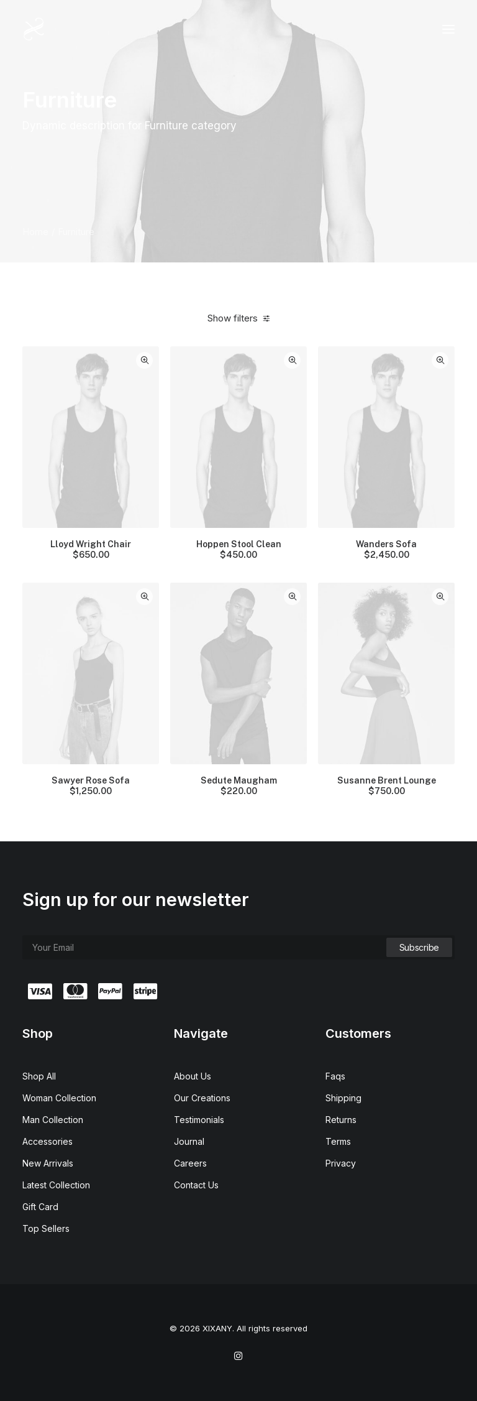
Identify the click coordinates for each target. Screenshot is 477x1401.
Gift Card (40, 1206)
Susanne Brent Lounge (386, 786)
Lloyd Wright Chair (90, 549)
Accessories (47, 1141)
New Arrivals (47, 1163)
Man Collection (52, 1119)
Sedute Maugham (239, 786)
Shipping (343, 1098)
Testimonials (199, 1119)
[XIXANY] (33, 29)
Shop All (39, 1076)
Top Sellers (46, 1228)
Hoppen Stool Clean (238, 549)
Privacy (340, 1163)
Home (35, 232)
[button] (448, 29)
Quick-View (144, 360)
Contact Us (196, 1185)
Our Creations (202, 1098)
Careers (190, 1163)
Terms (338, 1141)
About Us (192, 1076)
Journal (189, 1141)
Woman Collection (59, 1098)
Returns (341, 1119)
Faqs (335, 1076)
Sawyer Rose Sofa (91, 786)
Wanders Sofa (386, 549)
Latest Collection (56, 1185)
